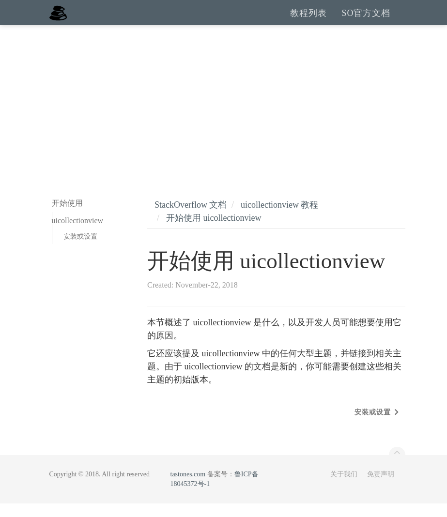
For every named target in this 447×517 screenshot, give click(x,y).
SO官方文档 (365, 19)
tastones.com (188, 487)
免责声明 (380, 487)
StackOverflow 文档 (190, 218)
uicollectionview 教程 (279, 218)
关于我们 (343, 487)
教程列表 (308, 19)
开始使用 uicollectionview (213, 231)
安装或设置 (80, 250)
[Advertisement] (223, 111)
